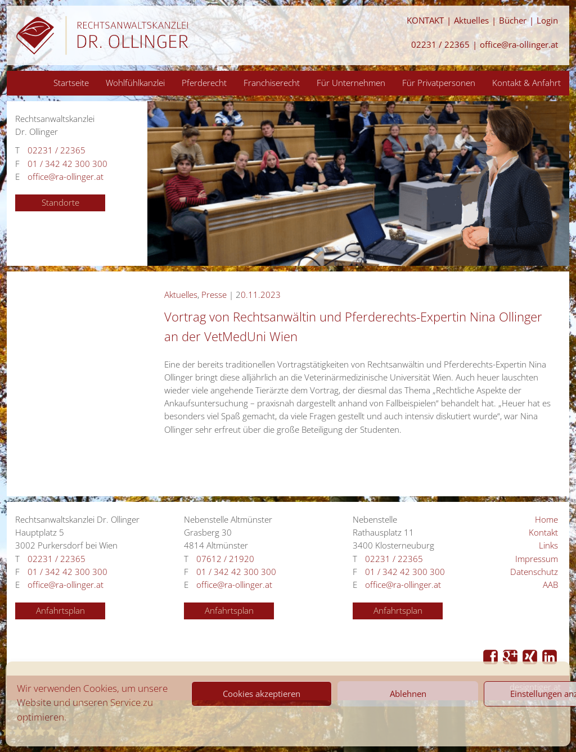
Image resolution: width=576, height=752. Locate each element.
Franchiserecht (272, 82)
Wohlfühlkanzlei (135, 82)
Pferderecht (204, 82)
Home (546, 519)
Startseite (71, 82)
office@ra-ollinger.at (519, 44)
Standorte (60, 202)
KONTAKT (425, 20)
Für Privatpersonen (438, 82)
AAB (550, 584)
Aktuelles (471, 20)
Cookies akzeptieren (261, 693)
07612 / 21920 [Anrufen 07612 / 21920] (225, 559)
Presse (214, 294)
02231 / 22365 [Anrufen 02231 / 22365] (440, 44)
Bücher (512, 20)
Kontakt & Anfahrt (526, 82)
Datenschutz (534, 572)
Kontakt (543, 532)
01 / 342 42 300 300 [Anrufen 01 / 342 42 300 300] (67, 163)
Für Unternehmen (351, 82)
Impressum (536, 559)
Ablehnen (408, 693)
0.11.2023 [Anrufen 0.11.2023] (261, 294)
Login (547, 20)
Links (548, 545)
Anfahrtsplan (60, 610)
